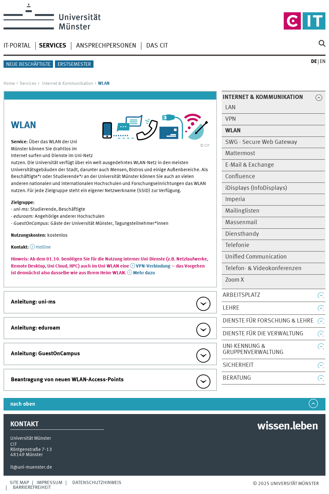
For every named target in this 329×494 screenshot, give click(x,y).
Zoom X (234, 280)
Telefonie (237, 245)
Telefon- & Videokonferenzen (263, 268)
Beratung (237, 378)
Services (28, 83)
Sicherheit (238, 365)
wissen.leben (287, 426)
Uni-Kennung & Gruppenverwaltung (253, 349)
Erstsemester (74, 64)
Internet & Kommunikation (67, 83)
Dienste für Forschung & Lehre (268, 321)
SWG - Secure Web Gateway (261, 142)
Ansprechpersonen (106, 46)
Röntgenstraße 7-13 (31, 449)
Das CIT (157, 46)
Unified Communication (256, 257)
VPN (230, 119)
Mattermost (240, 153)
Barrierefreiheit (32, 487)
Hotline (43, 247)
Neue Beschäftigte (28, 64)
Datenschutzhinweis (96, 482)
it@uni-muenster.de (31, 467)
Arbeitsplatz (241, 295)
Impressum (49, 482)
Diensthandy (242, 234)
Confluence (240, 177)
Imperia (235, 199)
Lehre (231, 308)
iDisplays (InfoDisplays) (256, 188)
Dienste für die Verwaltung (263, 334)
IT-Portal (17, 46)
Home (9, 83)
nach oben (22, 404)
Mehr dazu (144, 273)
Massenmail (241, 222)
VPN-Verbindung (153, 266)
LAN (230, 107)
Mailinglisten (242, 211)
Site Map (19, 482)
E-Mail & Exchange (249, 165)
